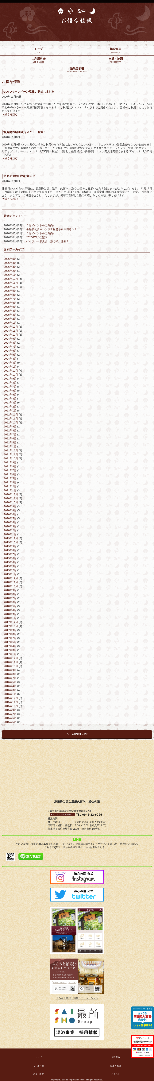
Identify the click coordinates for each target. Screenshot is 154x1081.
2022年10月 (11, 422)
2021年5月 (10, 478)
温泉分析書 (38, 1074)
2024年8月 (10, 342)
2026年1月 (10, 274)
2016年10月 (11, 666)
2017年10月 (11, 626)
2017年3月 (10, 650)
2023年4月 (10, 398)
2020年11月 (11, 498)
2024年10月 (11, 334)
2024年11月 (11, 330)
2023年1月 (10, 410)
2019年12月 (11, 538)
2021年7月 (10, 470)
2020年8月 (10, 510)
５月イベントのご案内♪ (40, 233)
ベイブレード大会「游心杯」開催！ (47, 241)
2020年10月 (11, 502)
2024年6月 (10, 350)
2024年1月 (10, 366)
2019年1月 (10, 574)
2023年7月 (10, 386)
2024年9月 (10, 338)
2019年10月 (11, 542)
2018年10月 (11, 586)
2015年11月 (11, 702)
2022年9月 (10, 426)
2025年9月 (10, 290)
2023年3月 (10, 402)
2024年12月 (11, 326)
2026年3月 (10, 266)
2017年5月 (10, 642)
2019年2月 (10, 570)
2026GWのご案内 (36, 237)
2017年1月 (10, 654)
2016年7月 (10, 678)
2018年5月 (10, 606)
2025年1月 (10, 322)
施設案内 (115, 1057)
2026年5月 (10, 258)
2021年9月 (10, 462)
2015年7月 (10, 714)
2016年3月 (10, 690)
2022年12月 (11, 414)
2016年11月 (11, 662)
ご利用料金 (38, 1065)
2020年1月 (10, 534)
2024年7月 (10, 346)
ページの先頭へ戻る (77, 734)
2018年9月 (10, 590)
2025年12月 (11, 278)
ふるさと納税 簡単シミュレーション (77, 998)
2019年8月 (10, 550)
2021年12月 (11, 450)
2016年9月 (10, 670)
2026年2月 (10, 270)
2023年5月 (10, 394)
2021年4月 (10, 482)
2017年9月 (10, 630)
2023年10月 (11, 374)
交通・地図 (115, 1065)
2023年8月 (10, 382)
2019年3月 (10, 566)
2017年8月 (10, 634)
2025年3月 (10, 314)
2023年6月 (10, 390)
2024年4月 (10, 358)
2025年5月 (10, 306)
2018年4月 (10, 610)
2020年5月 (10, 518)
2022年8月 (10, 430)
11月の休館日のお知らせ (19, 176)
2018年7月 (10, 598)
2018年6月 (10, 602)
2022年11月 (11, 418)
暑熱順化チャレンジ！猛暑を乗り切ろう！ (51, 229)
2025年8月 (10, 294)
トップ (38, 1057)
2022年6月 (10, 438)
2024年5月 (10, 354)
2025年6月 (10, 302)
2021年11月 (11, 454)
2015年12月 (11, 698)
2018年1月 (10, 618)
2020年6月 (10, 514)
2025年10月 (11, 286)
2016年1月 (10, 694)
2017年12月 (11, 622)
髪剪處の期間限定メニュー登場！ (24, 132)
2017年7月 (10, 638)
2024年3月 (10, 362)
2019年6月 (10, 558)
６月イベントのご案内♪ (40, 225)
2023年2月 (10, 406)
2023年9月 (10, 378)
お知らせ (115, 1074)
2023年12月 (11, 370)
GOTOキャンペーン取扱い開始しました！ (30, 91)
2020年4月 (10, 522)
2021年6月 (10, 474)
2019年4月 (10, 562)
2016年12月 (11, 658)
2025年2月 (10, 318)
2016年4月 (10, 686)
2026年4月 (10, 262)
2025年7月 (10, 298)
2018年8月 (10, 594)
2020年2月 (10, 530)
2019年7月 (10, 554)
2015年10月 (11, 706)
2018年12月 (11, 578)
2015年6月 (10, 718)
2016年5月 (10, 682)
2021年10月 (11, 458)
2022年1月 (10, 446)
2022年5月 (10, 442)
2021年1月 (10, 490)
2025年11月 (11, 282)
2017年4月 (10, 646)
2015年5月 (10, 722)
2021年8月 (10, 466)
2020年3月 (10, 526)
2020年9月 (10, 506)
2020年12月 (11, 494)
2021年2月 (10, 486)
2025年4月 (10, 310)
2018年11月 (11, 582)
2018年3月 (10, 614)
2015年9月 (10, 710)
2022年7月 (10, 434)
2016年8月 (10, 674)
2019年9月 (10, 546)
